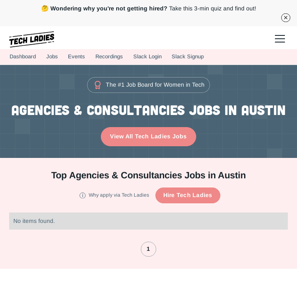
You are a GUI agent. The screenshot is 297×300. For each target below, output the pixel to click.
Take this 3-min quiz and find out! (148, 8)
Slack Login (147, 56)
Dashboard (23, 56)
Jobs (52, 56)
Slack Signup (188, 56)
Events (76, 56)
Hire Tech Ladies (187, 195)
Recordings (109, 56)
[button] (279, 38)
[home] (32, 39)
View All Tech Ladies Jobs (148, 136)
